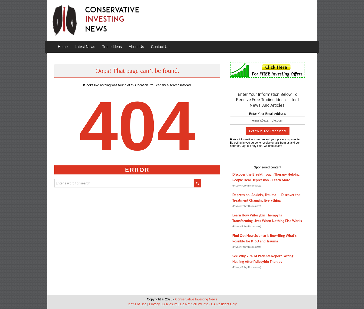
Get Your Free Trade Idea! (267, 131)
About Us (136, 47)
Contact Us (160, 47)
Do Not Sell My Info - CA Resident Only (208, 304)
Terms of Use (136, 304)
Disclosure (169, 304)
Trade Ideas (112, 47)
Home (63, 47)
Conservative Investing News (196, 299)
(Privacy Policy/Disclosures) (246, 185)
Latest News (85, 47)
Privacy (154, 304)
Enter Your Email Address (267, 114)
